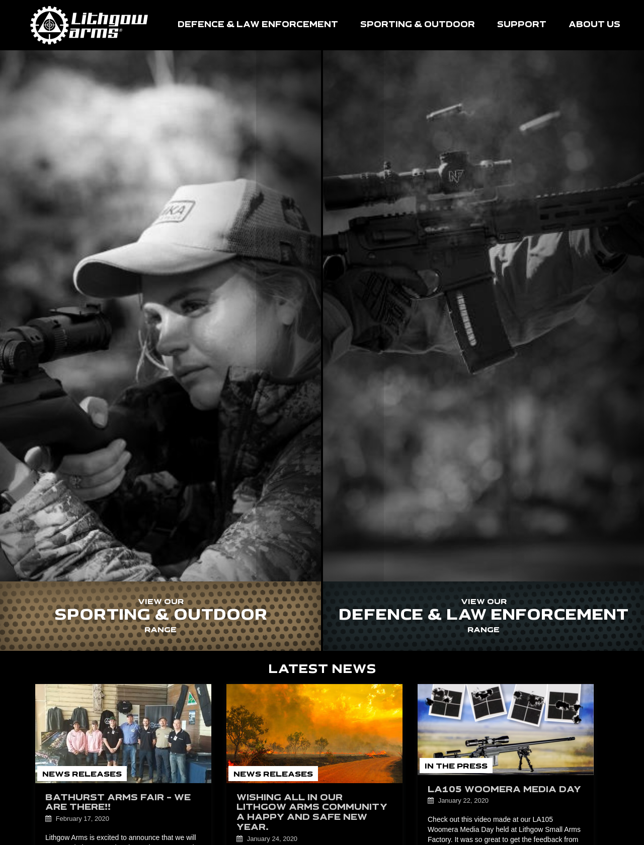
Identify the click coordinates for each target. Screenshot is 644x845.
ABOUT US (594, 25)
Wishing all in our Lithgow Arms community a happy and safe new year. (311, 812)
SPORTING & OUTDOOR (417, 25)
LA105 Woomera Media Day (504, 790)
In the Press (456, 767)
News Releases (82, 775)
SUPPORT (521, 25)
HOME (89, 25)
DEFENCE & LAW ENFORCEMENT (258, 25)
